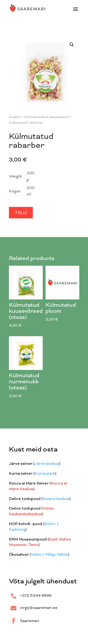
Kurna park (45, 474)
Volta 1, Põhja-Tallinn (49, 555)
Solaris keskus (56, 499)
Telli (21, 213)
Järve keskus (46, 464)
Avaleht (15, 117)
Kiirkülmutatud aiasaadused (46, 117)
